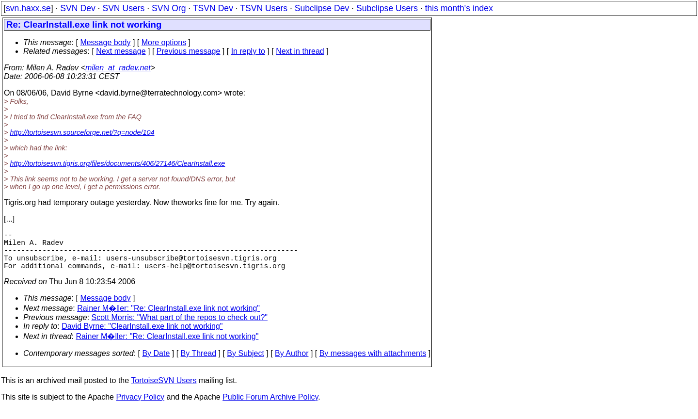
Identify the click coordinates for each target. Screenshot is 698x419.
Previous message (189, 51)
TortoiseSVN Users (163, 390)
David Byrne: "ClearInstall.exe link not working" (142, 336)
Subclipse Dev (322, 8)
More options (164, 42)
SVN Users (123, 8)
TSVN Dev (213, 8)
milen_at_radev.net (118, 68)
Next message (120, 51)
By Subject (245, 363)
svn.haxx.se (28, 8)
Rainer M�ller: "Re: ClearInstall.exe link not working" (168, 318)
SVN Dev (77, 8)
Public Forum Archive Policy (270, 407)
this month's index (459, 8)
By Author (291, 363)
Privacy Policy (140, 407)
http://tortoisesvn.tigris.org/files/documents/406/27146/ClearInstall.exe (117, 163)
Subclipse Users (387, 8)
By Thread (199, 363)
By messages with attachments (373, 363)
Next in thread (300, 51)
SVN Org (169, 8)
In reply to (248, 51)
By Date (156, 363)
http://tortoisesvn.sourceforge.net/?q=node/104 (82, 132)
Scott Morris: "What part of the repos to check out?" (180, 327)
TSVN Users (263, 8)
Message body (105, 42)
